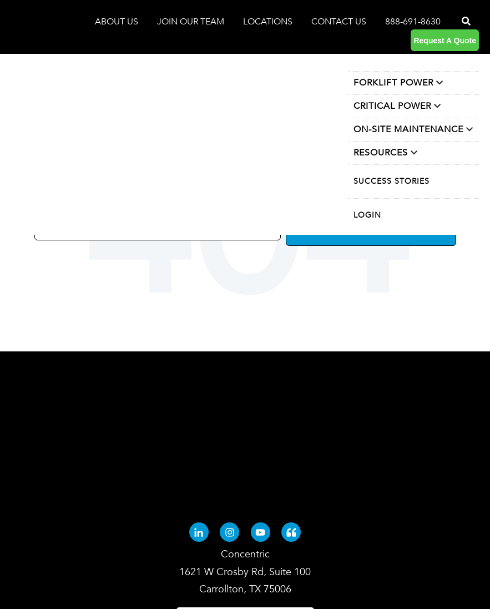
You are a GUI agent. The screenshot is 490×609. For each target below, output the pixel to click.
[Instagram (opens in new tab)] (229, 424)
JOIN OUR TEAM (191, 22)
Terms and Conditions (245, 573)
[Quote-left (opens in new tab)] (291, 424)
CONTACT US (338, 22)
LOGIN (367, 215)
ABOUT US (117, 22)
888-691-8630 (413, 22)
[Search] (465, 22)
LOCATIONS (269, 22)
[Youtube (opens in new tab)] (260, 424)
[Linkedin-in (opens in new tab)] (199, 424)
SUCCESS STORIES (391, 181)
